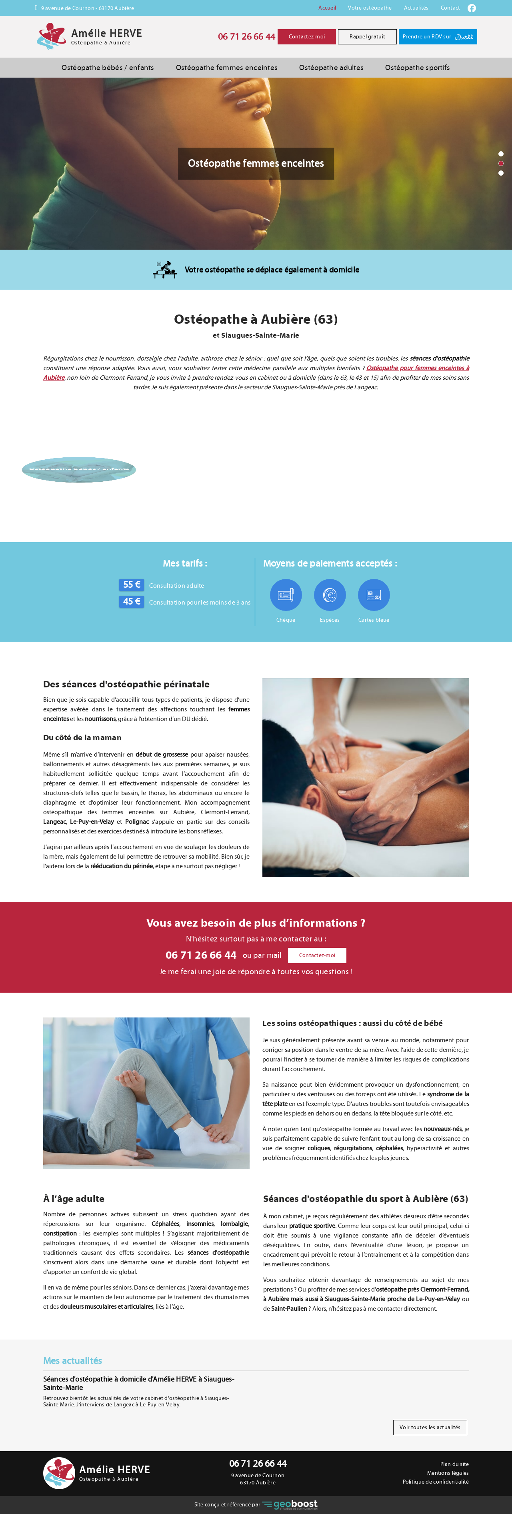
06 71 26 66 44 (247, 37)
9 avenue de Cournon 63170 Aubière (257, 1479)
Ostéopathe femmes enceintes (227, 67)
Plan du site (454, 1464)
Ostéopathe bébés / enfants (108, 67)
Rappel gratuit (367, 37)
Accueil (327, 8)
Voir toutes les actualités (430, 1427)
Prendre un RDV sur (438, 37)
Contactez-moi (307, 37)
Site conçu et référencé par (256, 1505)
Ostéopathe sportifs (417, 67)
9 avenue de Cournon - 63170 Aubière (87, 8)
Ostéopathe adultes (331, 67)
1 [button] (501, 154)
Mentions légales (448, 1473)
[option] (256, 164)
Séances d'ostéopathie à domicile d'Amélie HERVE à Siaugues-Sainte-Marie (139, 1383)
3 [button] (501, 173)
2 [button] (501, 163)
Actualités (416, 8)
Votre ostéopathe (370, 8)
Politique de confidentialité (436, 1482)
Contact (450, 8)
